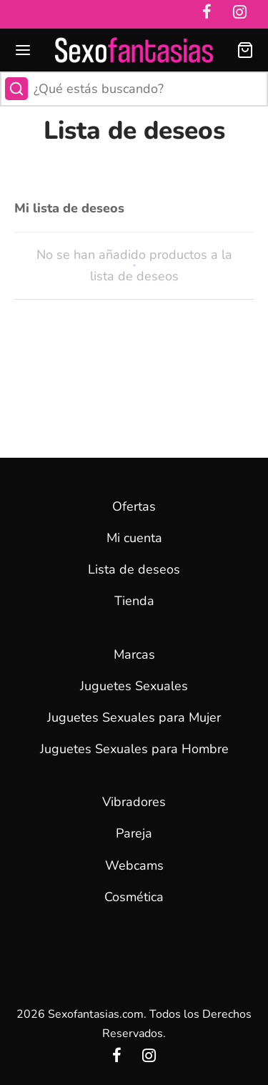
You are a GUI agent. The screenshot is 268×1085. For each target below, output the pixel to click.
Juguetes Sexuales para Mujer (134, 717)
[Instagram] (150, 1057)
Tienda (134, 600)
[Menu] (22, 50)
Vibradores (134, 801)
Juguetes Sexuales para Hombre (134, 748)
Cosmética (134, 896)
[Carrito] (245, 50)
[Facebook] (117, 1057)
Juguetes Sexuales (134, 685)
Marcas (134, 654)
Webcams (134, 865)
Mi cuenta (134, 537)
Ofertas (134, 506)
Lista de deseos (134, 569)
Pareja (134, 833)
